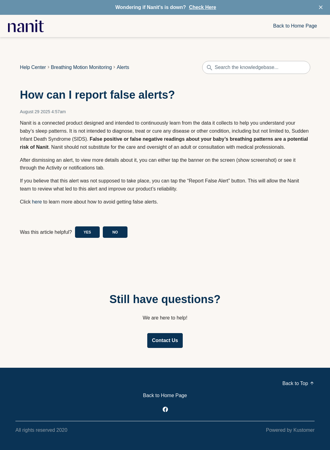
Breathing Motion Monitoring (81, 67)
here (37, 201)
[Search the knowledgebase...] (256, 67)
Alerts (123, 67)
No (115, 232)
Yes (87, 232)
